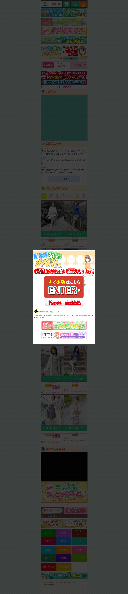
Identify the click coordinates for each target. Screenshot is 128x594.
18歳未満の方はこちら (49, 311)
